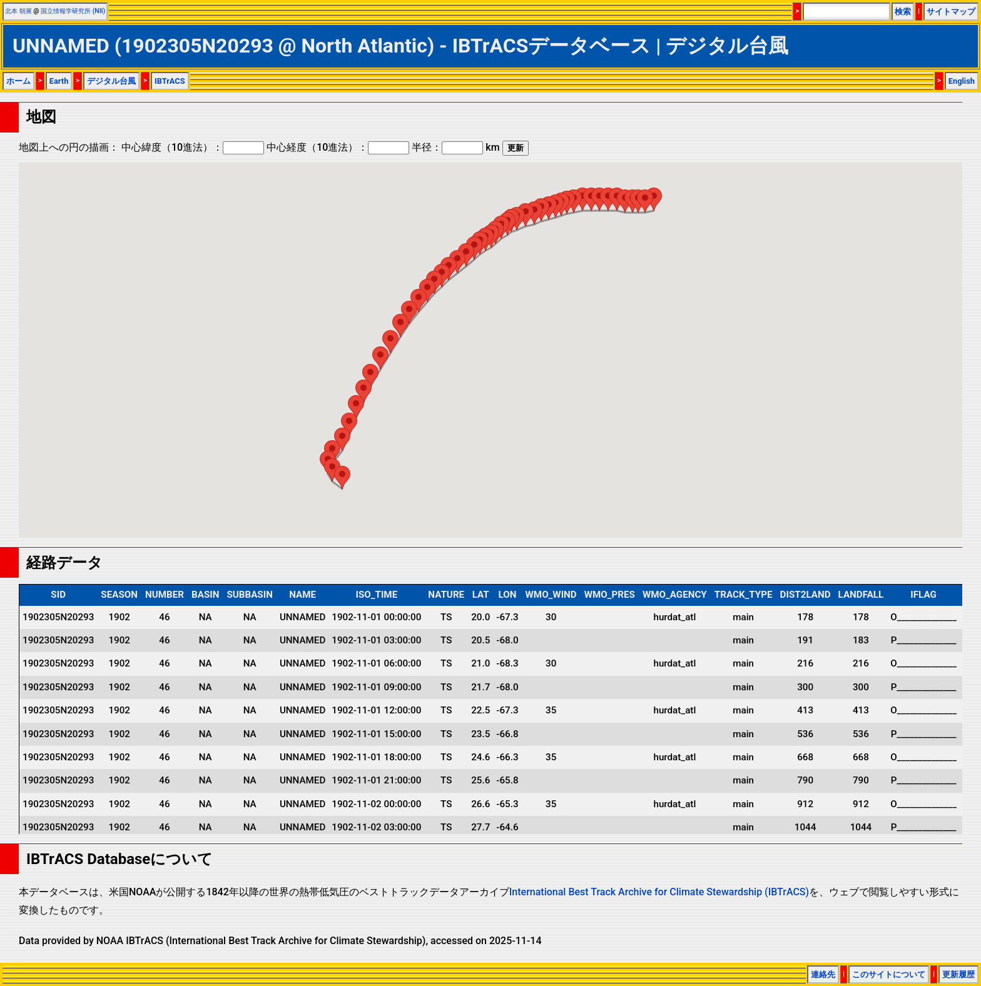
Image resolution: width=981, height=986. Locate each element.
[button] (342, 477)
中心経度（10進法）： (338, 147)
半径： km (455, 147)
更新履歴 (958, 974)
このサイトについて (888, 974)
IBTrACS (170, 81)
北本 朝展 (18, 11)
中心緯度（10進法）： (192, 147)
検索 (903, 11)
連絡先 (823, 974)
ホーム (18, 81)
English (961, 81)
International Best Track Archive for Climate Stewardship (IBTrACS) (659, 892)
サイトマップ (951, 11)
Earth (59, 81)
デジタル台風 (111, 81)
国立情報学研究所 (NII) (73, 11)
